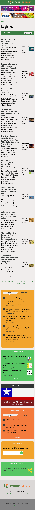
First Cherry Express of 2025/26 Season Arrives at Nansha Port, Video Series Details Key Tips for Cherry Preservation (10, 141)
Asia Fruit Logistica (9, 368)
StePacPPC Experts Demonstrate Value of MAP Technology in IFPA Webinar (10, 112)
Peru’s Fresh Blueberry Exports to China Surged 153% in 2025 (10, 91)
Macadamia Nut (11, 427)
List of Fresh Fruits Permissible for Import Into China (14, 470)
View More (17, 437)
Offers (9, 415)
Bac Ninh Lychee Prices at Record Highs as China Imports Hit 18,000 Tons (17, 328)
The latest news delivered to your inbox (16, 448)
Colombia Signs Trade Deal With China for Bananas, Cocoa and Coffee (9, 215)
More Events (17, 378)
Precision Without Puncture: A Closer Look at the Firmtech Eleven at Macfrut (18, 318)
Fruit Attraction (8, 375)
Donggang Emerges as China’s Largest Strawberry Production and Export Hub (9, 67)
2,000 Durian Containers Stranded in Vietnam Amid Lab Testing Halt (9, 259)
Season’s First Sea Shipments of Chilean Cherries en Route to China (9, 190)
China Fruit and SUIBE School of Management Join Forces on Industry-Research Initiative (18, 337)
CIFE (4, 359)
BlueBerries (10, 422)
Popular (24, 293)
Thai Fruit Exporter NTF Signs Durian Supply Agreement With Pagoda (18, 310)
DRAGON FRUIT (11, 433)
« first (4, 281)
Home (3, 21)
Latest (9, 293)
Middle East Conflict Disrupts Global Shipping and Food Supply (8, 42)
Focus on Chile (17, 385)
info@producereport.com (11, 494)
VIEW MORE (17, 346)
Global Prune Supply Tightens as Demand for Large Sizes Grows (17, 403)
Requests (24, 415)
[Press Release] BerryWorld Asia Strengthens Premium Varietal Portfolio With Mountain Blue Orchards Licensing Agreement (16, 301)
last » (24, 283)
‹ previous (11, 281)
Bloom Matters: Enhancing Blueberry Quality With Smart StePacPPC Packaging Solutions (9, 165)
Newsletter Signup (25, 494)
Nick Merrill (17, 505)
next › (19, 283)
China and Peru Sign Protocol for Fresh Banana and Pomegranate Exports (9, 236)
